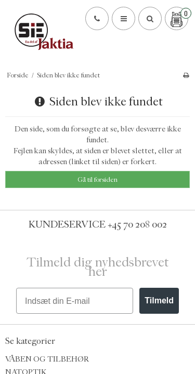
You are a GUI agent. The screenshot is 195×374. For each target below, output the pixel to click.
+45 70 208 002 (137, 224)
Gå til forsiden (97, 179)
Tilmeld (159, 300)
